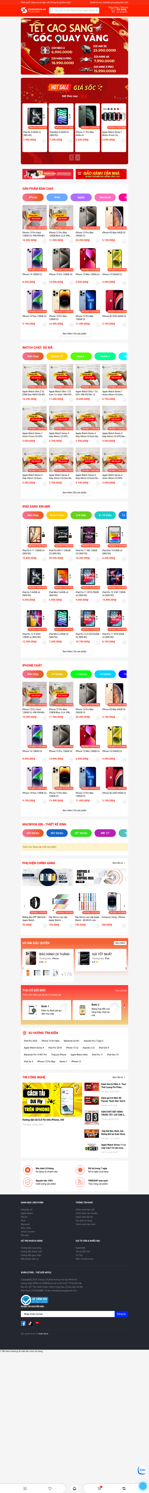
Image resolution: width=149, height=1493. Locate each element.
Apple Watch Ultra (79, 1059)
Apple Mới (80, 1252)
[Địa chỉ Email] (74, 1318)
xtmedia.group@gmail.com (115, 2)
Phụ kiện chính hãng (38, 867)
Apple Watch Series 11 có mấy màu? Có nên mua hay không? (113, 1151)
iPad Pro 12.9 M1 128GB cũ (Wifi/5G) (113, 598)
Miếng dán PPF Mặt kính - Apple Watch (34, 923)
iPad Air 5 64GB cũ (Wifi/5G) (31, 598)
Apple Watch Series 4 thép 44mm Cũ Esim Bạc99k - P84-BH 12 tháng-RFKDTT (32, 481)
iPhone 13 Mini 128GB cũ (87, 278)
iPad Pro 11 (97, 1059)
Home (74, 1488)
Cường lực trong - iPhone (113, 921)
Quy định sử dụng (84, 1225)
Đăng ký (121, 1318)
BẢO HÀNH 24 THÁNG (54, 958)
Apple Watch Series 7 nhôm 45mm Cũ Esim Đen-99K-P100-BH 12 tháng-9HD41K (112, 397)
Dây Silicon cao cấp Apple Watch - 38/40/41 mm (87, 923)
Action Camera (28, 1236)
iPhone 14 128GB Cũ (32, 278)
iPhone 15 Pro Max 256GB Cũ (84, 238)
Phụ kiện (25, 1239)
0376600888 (38, 1295)
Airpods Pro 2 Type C (93, 1045)
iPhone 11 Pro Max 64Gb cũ (85, 138)
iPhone (24, 1221)
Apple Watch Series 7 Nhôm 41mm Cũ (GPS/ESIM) (112, 138)
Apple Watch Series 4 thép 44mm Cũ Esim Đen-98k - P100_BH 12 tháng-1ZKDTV (88, 481)
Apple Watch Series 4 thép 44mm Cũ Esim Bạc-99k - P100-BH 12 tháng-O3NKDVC (88, 439)
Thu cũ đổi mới (83, 1256)
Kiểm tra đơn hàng (84, 1263)
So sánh (124, 1488)
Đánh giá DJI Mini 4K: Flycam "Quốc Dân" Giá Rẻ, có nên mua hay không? (113, 1104)
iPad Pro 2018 (55, 1052)
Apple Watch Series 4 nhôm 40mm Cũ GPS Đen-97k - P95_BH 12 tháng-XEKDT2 (112, 481)
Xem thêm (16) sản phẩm (75, 338)
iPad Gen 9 (104, 1052)
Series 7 (63, 1066)
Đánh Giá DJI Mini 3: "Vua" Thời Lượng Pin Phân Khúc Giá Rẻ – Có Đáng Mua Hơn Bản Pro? (113, 1090)
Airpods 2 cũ (89, 1052)
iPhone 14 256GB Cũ (112, 278)
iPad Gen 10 (113, 1059)
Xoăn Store (43, 1338)
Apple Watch (27, 1217)
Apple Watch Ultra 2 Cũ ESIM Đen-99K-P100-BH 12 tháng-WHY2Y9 (33, 397)
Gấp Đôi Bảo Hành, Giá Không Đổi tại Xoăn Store (113, 1137)
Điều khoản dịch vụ (30, 1263)
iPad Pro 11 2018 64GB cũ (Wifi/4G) (113, 640)
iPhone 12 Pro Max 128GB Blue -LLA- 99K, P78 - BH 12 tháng (59, 238)
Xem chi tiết (121, 995)
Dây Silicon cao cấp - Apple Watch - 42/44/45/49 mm (58, 923)
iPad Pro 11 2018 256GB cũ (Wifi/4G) (87, 598)
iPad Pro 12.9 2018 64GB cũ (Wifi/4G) (87, 640)
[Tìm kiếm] (52, 10)
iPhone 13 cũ (72, 1052)
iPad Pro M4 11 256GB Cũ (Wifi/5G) (59, 556)
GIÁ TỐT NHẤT (102, 958)
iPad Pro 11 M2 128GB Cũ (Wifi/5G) (86, 556)
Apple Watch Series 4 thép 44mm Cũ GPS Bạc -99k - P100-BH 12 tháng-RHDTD (114, 439)
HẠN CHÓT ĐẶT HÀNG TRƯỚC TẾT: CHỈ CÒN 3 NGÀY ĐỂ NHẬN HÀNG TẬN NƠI (112, 1118)
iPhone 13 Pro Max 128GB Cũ (84, 322)
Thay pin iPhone (58, 1059)
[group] (74, 48)
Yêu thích (50, 1488)
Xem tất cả (119, 867)
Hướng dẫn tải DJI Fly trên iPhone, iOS (43, 1124)
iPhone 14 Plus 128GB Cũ (34, 320)
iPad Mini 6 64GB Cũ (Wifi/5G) (59, 138)
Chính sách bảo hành (85, 1228)
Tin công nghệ (33, 1081)
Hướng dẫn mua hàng (31, 1252)
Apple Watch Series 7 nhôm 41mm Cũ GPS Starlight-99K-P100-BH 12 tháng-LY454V (34, 439)
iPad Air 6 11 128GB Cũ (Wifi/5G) (33, 556)
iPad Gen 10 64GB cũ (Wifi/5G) (112, 556)
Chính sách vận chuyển (86, 1217)
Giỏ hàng (99, 1488)
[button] (126, 48)
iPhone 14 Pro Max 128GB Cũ (58, 322)
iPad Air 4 (28, 1066)
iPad (23, 1225)
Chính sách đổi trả (84, 1221)
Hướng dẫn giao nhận (31, 1259)
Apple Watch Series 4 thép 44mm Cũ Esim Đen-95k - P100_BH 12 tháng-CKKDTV (61, 481)
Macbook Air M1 (71, 1045)
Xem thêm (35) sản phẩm (75, 497)
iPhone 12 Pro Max (46, 1066)
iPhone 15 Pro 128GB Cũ (60, 278)
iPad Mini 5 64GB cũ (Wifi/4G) (58, 598)
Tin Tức (79, 1259)
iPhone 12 (76, 1066)
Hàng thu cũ (26, 1214)
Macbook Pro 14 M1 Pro (35, 1059)
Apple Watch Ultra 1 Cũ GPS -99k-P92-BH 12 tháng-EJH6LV (86, 397)
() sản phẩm (122, 12)
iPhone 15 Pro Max (50, 1045)
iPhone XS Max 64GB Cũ (113, 237)
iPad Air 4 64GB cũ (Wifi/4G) (32, 138)
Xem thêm (120, 947)
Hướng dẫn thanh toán (31, 1256)
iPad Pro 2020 (30, 1045)
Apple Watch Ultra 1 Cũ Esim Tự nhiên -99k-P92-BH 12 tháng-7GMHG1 (60, 397)
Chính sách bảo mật (85, 1214)
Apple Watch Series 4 (34, 1052)
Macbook (25, 1228)
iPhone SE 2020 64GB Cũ (114, 320)
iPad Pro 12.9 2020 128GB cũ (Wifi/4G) (31, 640)
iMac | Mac (26, 1232)
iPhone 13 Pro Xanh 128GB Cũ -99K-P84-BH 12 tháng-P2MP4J (33, 238)
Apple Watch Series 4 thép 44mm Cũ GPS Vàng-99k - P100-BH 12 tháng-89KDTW (60, 439)
